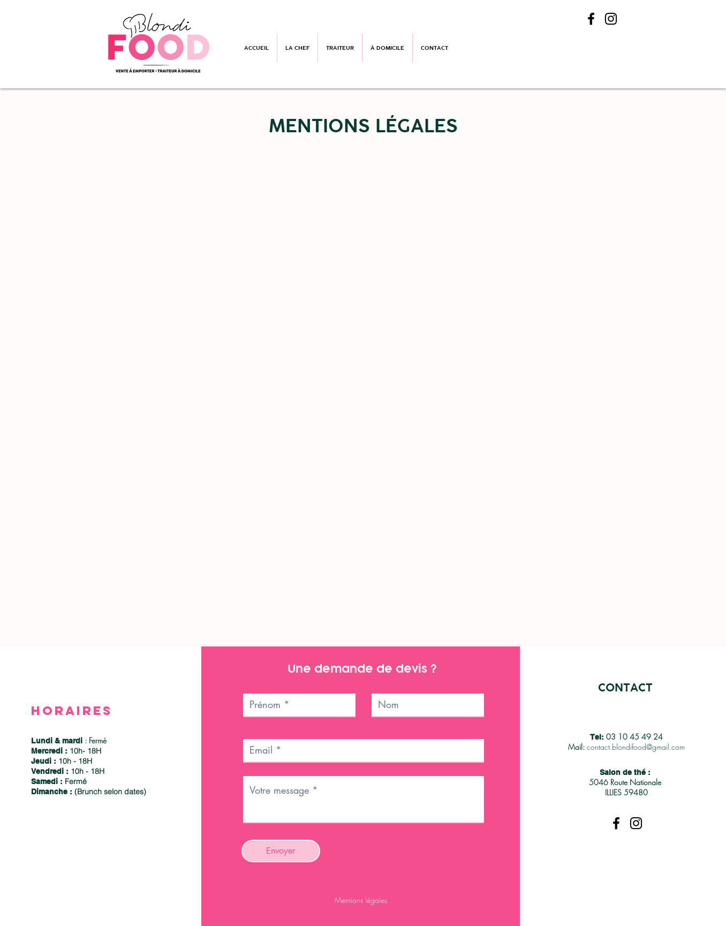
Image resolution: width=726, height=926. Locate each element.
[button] (340, 48)
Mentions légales (361, 900)
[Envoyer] (280, 851)
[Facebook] (591, 19)
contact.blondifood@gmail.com (636, 747)
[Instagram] (611, 19)
